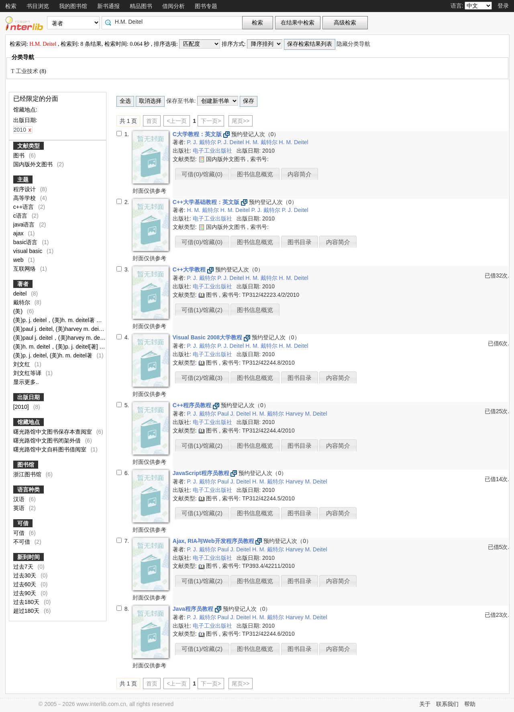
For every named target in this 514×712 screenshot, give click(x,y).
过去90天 (25, 593)
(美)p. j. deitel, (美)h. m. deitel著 (53, 355)
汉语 (19, 499)
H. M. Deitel (293, 142)
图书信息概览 (255, 174)
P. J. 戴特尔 (202, 142)
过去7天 (24, 566)
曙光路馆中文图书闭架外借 (47, 440)
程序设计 (25, 189)
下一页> (211, 121)
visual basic (28, 251)
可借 (23, 523)
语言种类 (28, 489)
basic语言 (26, 242)
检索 (10, 6)
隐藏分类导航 (354, 44)
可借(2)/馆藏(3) (202, 377)
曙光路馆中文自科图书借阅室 (50, 449)
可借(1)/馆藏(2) (202, 309)
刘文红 (22, 364)
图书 (19, 155)
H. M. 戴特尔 (262, 142)
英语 (19, 508)
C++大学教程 (190, 269)
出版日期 (28, 397)
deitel (20, 293)
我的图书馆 (73, 6)
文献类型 (28, 146)
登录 (503, 5)
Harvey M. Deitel (306, 413)
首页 (151, 121)
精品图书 (141, 6)
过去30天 (25, 575)
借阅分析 (173, 6)
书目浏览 (38, 6)
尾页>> (240, 121)
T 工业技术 (25, 71)
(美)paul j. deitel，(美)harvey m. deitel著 (63, 338)
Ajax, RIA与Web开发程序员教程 (214, 541)
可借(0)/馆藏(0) (202, 174)
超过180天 (27, 611)
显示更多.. (26, 382)
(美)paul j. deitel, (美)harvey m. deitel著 (62, 329)
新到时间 (28, 557)
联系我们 (447, 704)
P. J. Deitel (232, 142)
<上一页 (177, 121)
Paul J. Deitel (235, 413)
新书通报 (108, 6)
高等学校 (25, 198)
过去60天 (25, 584)
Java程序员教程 (194, 609)
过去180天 (27, 602)
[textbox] (174, 21)
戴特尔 (22, 302)
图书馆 (25, 464)
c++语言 (24, 207)
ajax (19, 233)
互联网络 (25, 268)
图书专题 (206, 6)
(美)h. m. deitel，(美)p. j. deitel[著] (56, 346)
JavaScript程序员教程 (202, 473)
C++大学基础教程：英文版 (207, 202)
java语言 (25, 224)
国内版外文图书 (33, 164)
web (19, 260)
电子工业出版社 (213, 150)
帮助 (469, 704)
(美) (18, 311)
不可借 (27, 542)
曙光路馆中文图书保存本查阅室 (53, 431)
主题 (23, 179)
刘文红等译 (28, 373)
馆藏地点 (28, 422)
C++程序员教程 (193, 405)
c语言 (21, 215)
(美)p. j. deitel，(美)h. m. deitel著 (54, 320)
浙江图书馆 (28, 474)
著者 (23, 284)
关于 (424, 704)
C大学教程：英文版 (198, 134)
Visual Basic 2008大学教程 (208, 337)
